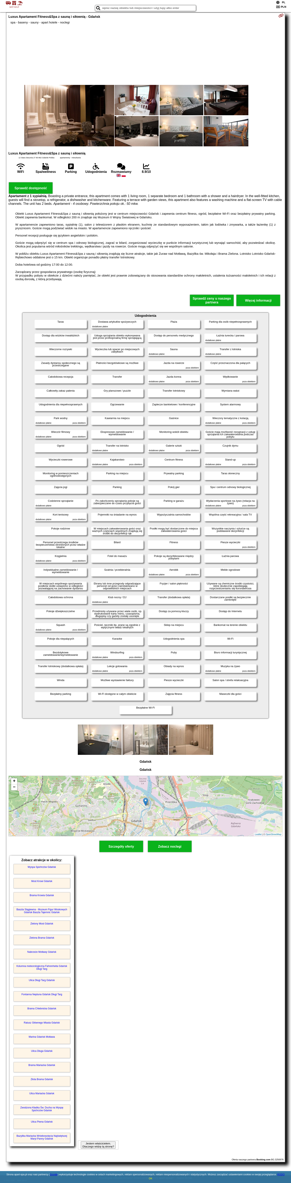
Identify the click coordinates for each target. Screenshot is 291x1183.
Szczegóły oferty (121, 846)
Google (54, 1174)
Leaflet (258, 834)
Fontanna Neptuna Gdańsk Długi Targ (41, 994)
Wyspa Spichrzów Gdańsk (42, 867)
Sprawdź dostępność (31, 188)
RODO (281, 1174)
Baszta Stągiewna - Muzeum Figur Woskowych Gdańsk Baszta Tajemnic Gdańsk (42, 911)
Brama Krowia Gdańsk (42, 895)
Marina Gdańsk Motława (42, 1036)
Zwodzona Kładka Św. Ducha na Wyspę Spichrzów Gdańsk (41, 1109)
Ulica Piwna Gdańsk (42, 1121)
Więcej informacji (258, 300)
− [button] (14, 787)
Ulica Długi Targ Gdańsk (42, 980)
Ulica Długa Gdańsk (42, 1051)
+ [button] (14, 781)
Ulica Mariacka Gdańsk (41, 1093)
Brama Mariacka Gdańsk (41, 1065)
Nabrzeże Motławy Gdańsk (41, 952)
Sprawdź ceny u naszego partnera (212, 300)
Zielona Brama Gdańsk (41, 937)
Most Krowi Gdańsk (41, 881)
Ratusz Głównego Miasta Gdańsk (42, 1022)
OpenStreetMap (274, 834)
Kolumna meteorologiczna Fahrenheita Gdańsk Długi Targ (41, 967)
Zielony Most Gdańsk (41, 923)
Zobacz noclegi (169, 846)
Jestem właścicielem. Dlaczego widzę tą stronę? (98, 1145)
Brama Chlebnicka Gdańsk (41, 1008)
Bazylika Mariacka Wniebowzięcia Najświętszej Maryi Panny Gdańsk (42, 1137)
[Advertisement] (145, 54)
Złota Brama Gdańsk (42, 1079)
